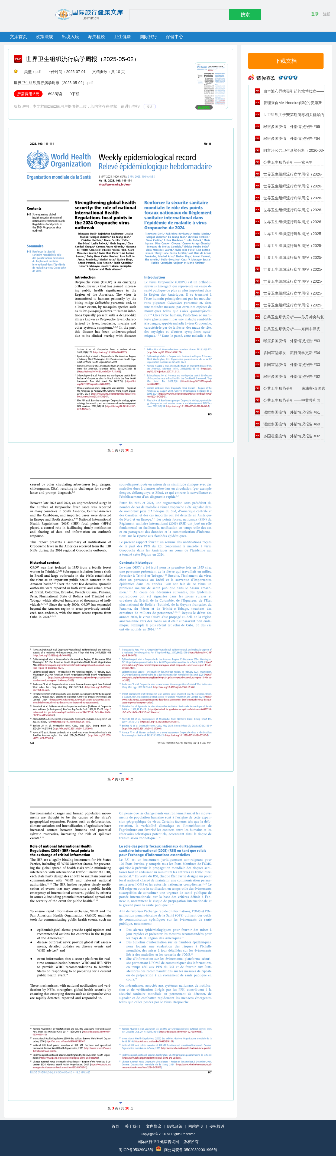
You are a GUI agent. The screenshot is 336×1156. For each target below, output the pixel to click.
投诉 (150, 106)
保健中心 (174, 36)
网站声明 (195, 1126)
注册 (327, 14)
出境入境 (70, 36)
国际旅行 (148, 36)
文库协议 (153, 1126)
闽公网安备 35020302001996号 (190, 1150)
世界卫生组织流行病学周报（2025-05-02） (83, 59)
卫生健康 (122, 36)
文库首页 (18, 36)
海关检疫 (96, 36)
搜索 (245, 14)
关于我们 (132, 1126)
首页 (115, 1126)
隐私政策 (174, 1126)
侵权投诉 (216, 1126)
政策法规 (44, 36)
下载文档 (286, 61)
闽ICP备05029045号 (136, 1150)
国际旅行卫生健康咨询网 (158, 1142)
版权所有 (191, 1142)
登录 (315, 14)
